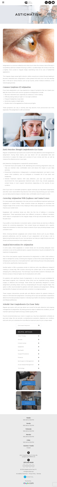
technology (21, 368)
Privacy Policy (32, 473)
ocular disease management (26, 364)
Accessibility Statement (22, 473)
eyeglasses (21, 346)
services (20, 339)
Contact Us (28, 403)
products (20, 357)
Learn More (28, 383)
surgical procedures (23, 353)
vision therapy (22, 336)
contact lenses (22, 343)
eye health (21, 350)
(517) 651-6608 (28, 462)
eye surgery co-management (26, 361)
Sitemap (39, 473)
